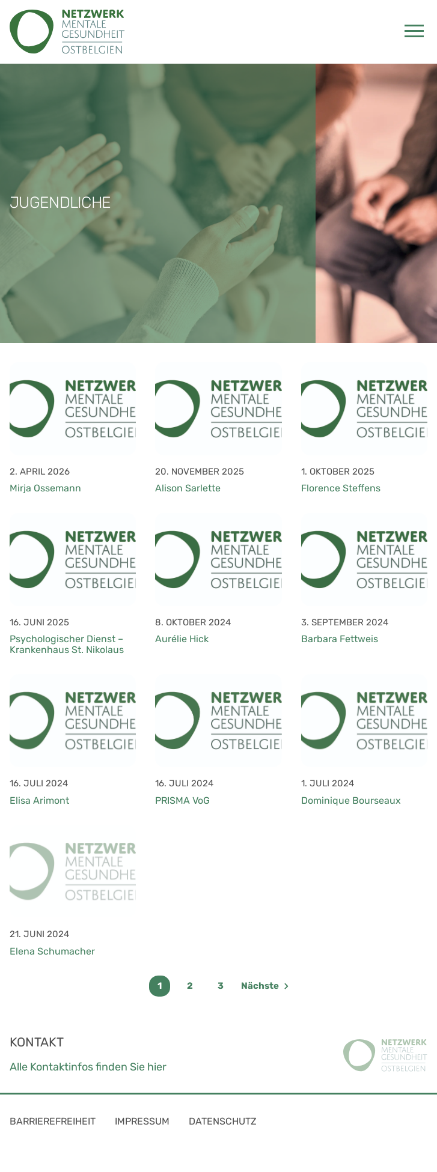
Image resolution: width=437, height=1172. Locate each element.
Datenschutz (223, 1121)
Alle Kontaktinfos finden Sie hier (88, 1066)
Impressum (142, 1121)
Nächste (265, 985)
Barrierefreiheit (53, 1121)
